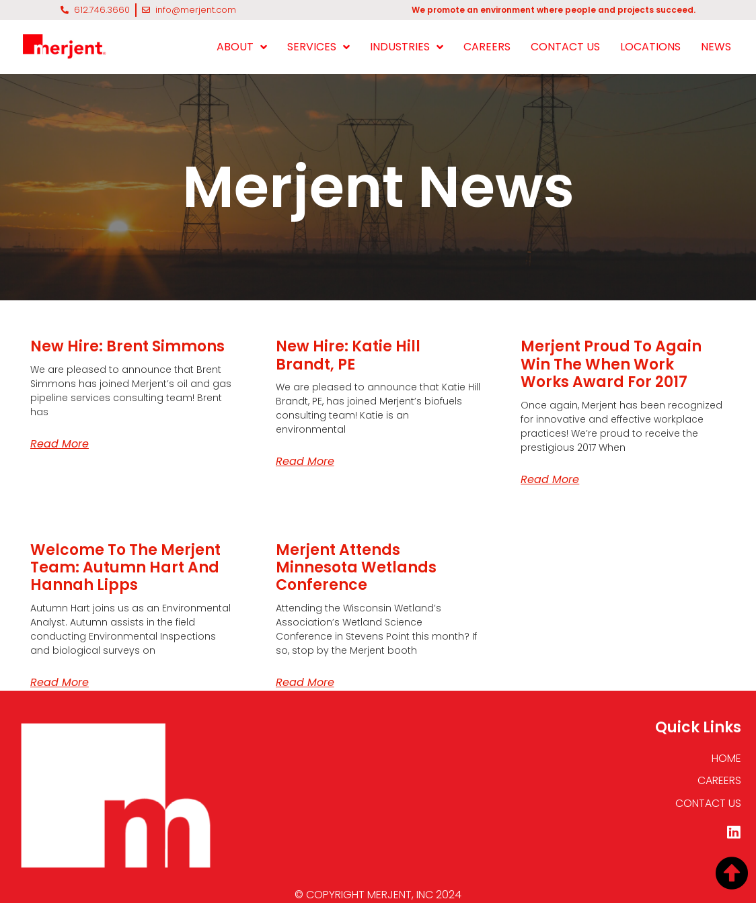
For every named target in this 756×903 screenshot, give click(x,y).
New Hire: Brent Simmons (127, 346)
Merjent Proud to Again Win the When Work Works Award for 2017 (611, 364)
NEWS (716, 46)
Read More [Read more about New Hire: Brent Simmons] (59, 444)
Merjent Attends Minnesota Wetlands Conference (356, 568)
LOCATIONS (650, 46)
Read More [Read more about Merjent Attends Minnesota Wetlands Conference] (305, 682)
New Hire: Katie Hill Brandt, (348, 355)
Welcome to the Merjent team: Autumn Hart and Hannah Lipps (125, 568)
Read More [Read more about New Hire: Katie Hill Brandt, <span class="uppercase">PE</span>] (305, 461)
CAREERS (487, 46)
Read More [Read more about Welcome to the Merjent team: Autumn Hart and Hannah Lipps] (59, 682)
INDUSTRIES (406, 47)
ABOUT (242, 47)
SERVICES (318, 47)
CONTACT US (565, 46)
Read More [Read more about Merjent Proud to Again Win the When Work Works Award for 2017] (550, 479)
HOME (726, 758)
